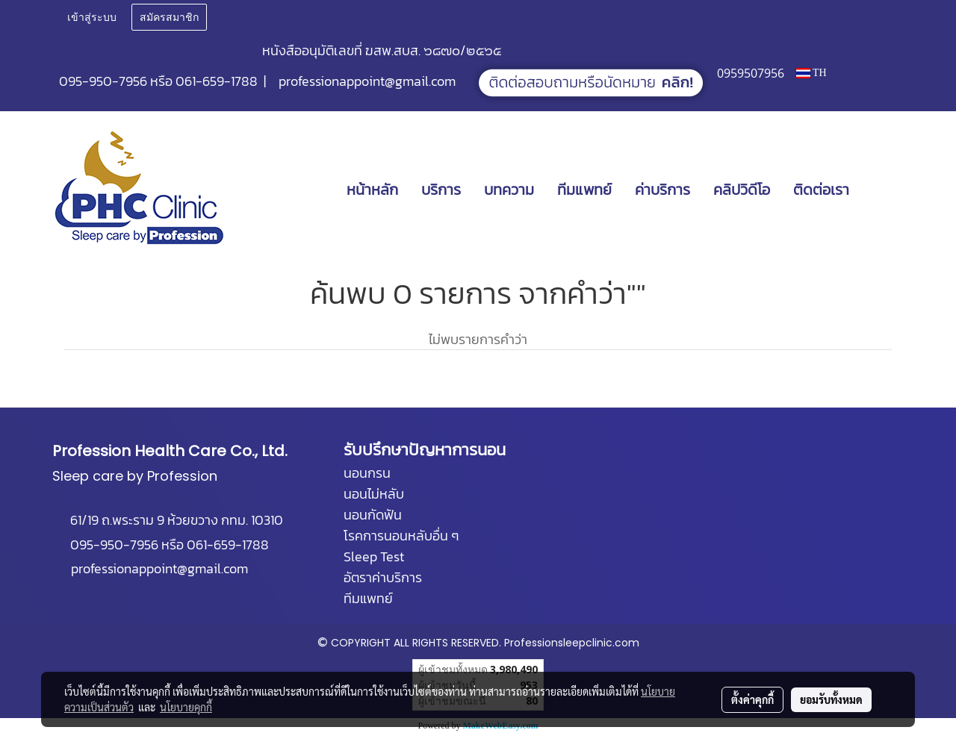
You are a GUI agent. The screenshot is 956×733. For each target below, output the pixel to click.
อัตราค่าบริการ (383, 577)
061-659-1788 (217, 81)
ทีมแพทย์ (584, 189)
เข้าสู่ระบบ (92, 17)
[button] (883, 190)
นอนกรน (367, 473)
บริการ (441, 189)
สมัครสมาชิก (169, 17)
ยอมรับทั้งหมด (831, 699)
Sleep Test (374, 556)
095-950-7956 (103, 81)
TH (811, 72)
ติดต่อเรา (821, 189)
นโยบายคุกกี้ (186, 707)
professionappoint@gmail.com (367, 81)
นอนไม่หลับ (374, 494)
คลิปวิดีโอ (741, 189)
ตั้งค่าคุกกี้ (752, 699)
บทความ (509, 189)
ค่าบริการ (662, 189)
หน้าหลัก (372, 189)
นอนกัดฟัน (373, 515)
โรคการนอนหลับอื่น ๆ (401, 535)
